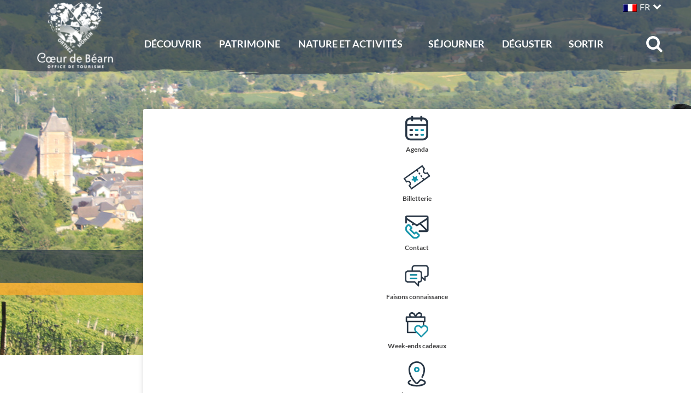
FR (645, 7)
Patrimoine (249, 44)
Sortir (586, 44)
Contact (670, 232)
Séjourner (456, 44)
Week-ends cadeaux (670, 331)
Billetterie (670, 183)
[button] (641, 6)
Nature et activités (350, 44)
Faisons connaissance (670, 282)
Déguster (527, 44)
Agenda (670, 134)
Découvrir (173, 44)
